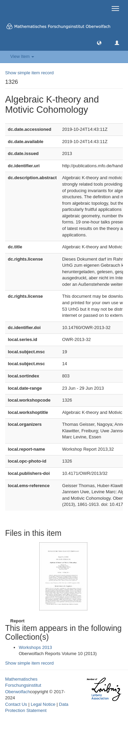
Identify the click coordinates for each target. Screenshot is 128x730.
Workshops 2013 (35, 647)
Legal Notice (43, 704)
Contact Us (16, 704)
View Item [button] (22, 56)
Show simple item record (29, 72)
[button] (99, 42)
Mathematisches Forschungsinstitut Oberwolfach (23, 685)
